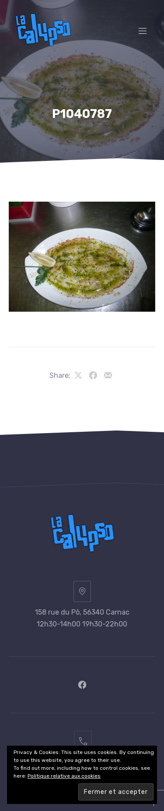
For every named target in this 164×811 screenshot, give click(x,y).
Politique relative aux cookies (64, 776)
